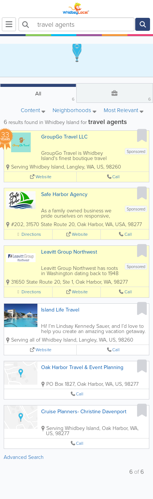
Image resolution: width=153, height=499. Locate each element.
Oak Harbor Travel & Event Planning (82, 367)
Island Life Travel (60, 310)
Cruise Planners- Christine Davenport (83, 411)
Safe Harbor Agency (64, 194)
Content (33, 110)
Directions (31, 234)
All (54, 95)
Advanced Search (24, 457)
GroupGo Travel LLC (64, 137)
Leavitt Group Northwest (69, 252)
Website (43, 177)
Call (116, 177)
